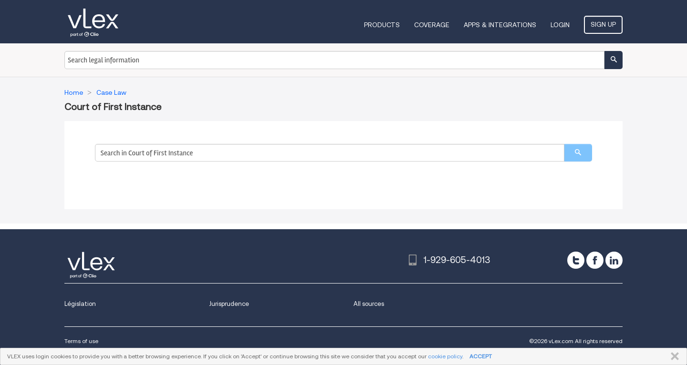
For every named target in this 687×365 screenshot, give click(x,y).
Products (382, 25)
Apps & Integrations (500, 25)
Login (560, 25)
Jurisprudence (229, 303)
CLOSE (672, 356)
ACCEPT (480, 356)
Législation (80, 303)
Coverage (431, 25)
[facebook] (595, 260)
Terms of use (81, 341)
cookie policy (445, 356)
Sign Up (603, 24)
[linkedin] (614, 260)
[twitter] (575, 260)
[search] (578, 153)
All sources (369, 303)
